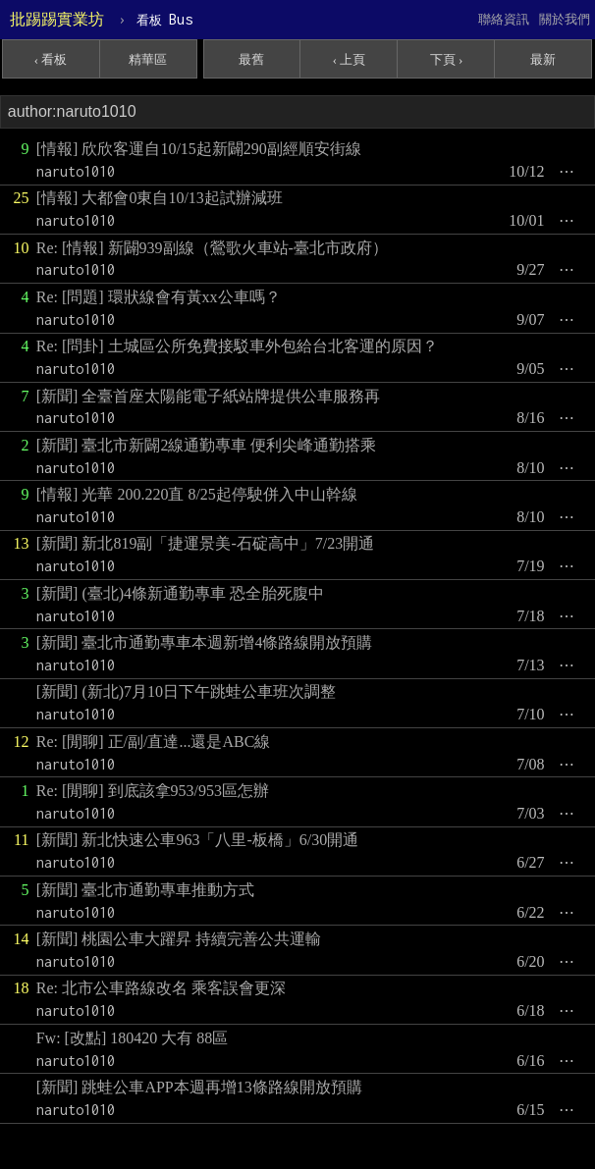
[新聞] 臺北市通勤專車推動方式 (145, 889)
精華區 (148, 59)
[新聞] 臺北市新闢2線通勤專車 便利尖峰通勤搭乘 (206, 445)
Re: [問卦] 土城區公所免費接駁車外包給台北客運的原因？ (237, 346)
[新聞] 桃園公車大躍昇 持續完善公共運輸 (179, 938)
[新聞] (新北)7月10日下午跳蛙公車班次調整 (186, 691)
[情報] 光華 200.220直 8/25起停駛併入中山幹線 (196, 494)
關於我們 (564, 19)
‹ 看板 (51, 59)
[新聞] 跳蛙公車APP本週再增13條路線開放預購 (199, 1087)
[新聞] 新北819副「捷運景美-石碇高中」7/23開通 (205, 543)
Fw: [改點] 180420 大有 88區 (132, 1038)
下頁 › (446, 59)
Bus (164, 19)
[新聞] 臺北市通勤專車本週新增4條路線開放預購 (204, 642)
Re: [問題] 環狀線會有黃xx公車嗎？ (158, 297)
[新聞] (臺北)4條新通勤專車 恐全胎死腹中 (180, 593)
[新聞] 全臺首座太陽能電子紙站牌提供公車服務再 (208, 396)
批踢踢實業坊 (57, 19)
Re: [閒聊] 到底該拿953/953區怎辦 (152, 790)
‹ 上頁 (349, 59)
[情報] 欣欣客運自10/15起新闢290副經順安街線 (198, 148)
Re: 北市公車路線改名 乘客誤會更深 (161, 988)
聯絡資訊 (503, 19)
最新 (543, 59)
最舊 (251, 59)
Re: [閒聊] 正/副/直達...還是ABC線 (153, 741)
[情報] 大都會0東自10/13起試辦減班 (159, 197)
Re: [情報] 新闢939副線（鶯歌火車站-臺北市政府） (212, 247)
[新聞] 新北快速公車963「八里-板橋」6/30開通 (197, 839)
